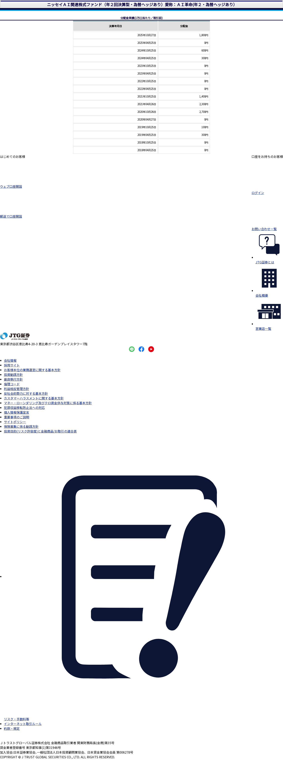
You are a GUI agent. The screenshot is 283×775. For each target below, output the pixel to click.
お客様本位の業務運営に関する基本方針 (32, 369)
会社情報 (10, 360)
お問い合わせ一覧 (267, 227)
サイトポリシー (15, 421)
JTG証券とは (269, 259)
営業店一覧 (269, 326)
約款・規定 (12, 728)
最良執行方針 (13, 379)
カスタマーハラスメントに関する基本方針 (34, 398)
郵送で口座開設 (12, 214)
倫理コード (12, 384)
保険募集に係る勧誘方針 (21, 426)
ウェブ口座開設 (12, 184)
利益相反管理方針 (16, 388)
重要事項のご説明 (16, 417)
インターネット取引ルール (23, 723)
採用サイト (12, 365)
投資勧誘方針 (13, 374)
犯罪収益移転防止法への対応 (24, 407)
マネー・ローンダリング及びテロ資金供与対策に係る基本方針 (48, 402)
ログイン (267, 191)
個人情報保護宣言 (16, 412)
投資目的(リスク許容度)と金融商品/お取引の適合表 (40, 431)
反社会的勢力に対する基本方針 (26, 393)
